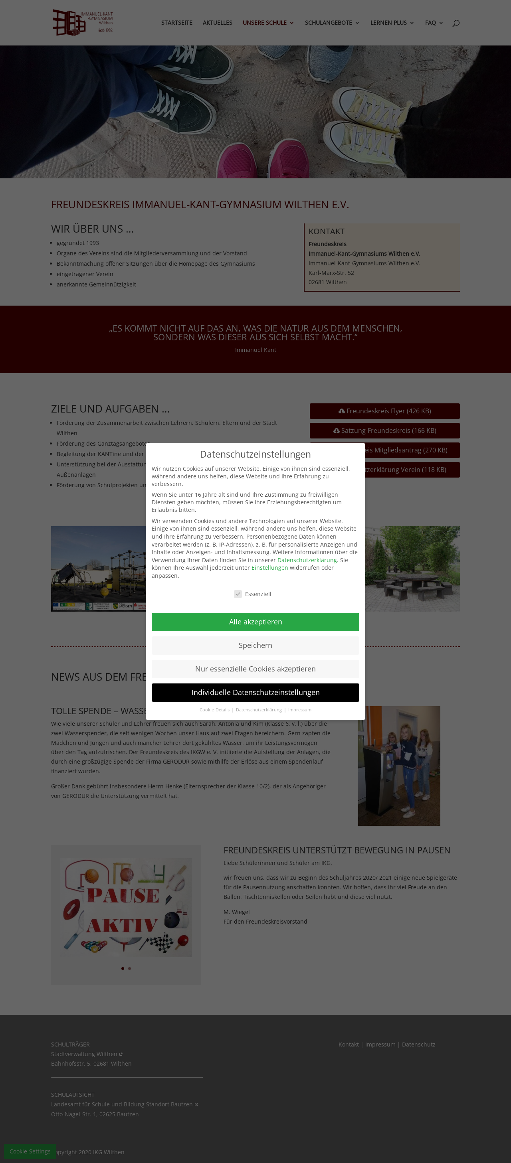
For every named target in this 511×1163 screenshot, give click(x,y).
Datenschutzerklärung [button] (259, 710)
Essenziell (252, 594)
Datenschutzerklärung (307, 560)
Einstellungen (270, 567)
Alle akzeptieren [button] (255, 621)
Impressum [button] (299, 710)
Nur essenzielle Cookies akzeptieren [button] (255, 668)
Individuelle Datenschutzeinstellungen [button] (256, 692)
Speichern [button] (255, 645)
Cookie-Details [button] (215, 710)
